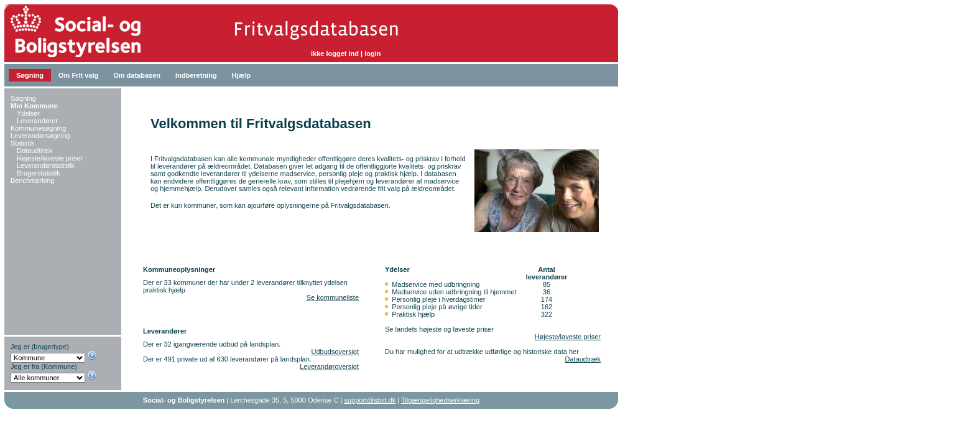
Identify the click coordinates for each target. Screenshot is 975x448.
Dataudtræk (583, 359)
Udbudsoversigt (335, 351)
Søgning (30, 75)
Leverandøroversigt (329, 366)
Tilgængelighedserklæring (440, 400)
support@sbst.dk (370, 400)
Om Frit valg (78, 75)
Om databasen (136, 75)
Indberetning (196, 75)
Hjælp (241, 75)
